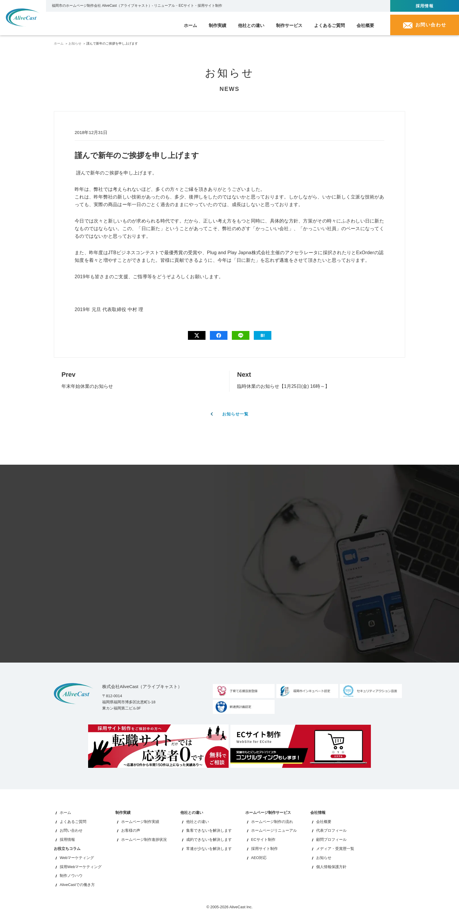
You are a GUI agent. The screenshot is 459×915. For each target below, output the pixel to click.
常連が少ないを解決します (209, 849)
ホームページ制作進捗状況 (144, 840)
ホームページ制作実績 (140, 821)
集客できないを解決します (209, 831)
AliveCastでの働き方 (77, 885)
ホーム (59, 43)
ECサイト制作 (263, 840)
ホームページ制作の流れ (272, 821)
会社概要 (323, 821)
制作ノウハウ (71, 876)
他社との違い (197, 821)
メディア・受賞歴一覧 (335, 849)
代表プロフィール (331, 831)
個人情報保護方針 (331, 867)
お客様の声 (130, 831)
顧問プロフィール (331, 840)
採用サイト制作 (264, 849)
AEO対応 (259, 858)
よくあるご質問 (73, 821)
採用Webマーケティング (81, 867)
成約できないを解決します (209, 840)
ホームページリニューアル (274, 831)
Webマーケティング (77, 858)
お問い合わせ (71, 831)
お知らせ (74, 43)
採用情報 (425, 6)
